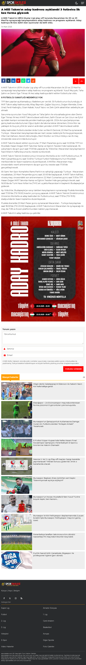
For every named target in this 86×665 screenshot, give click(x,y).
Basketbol (47, 627)
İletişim (17, 591)
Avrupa (46, 634)
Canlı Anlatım (48, 621)
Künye (4, 591)
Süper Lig (5, 608)
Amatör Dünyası (50, 608)
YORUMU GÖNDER (73, 369)
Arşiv (10, 591)
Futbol (4, 614)
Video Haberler (7, 646)
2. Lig (3, 621)
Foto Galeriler (48, 646)
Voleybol (4, 634)
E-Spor (4, 640)
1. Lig (45, 614)
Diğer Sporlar (48, 640)
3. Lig (3, 627)
